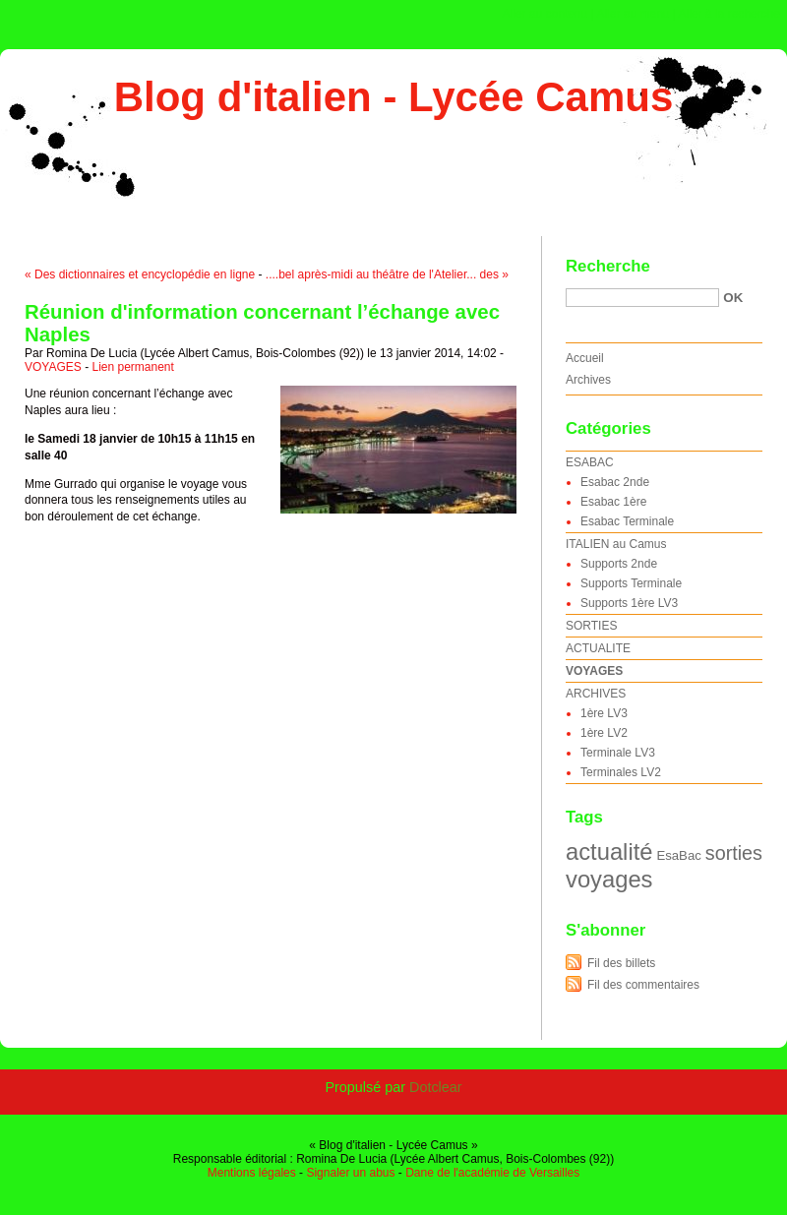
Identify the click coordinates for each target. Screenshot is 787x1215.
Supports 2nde (618, 564)
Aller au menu (632, 14)
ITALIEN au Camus (616, 544)
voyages (609, 879)
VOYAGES (53, 367)
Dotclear (435, 1087)
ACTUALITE (598, 648)
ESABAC (590, 462)
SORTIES (591, 626)
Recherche (608, 266)
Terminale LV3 (617, 752)
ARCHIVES (596, 693)
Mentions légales (252, 1173)
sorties (733, 853)
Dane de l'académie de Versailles (492, 1173)
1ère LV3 (604, 713)
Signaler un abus (350, 1173)
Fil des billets (621, 963)
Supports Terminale (631, 583)
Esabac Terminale (627, 521)
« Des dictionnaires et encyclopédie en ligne (140, 274)
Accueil (585, 358)
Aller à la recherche (729, 14)
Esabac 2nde (614, 482)
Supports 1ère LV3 (629, 603)
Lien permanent (132, 367)
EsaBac (678, 855)
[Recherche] (642, 297)
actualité (609, 851)
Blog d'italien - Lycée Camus (394, 97)
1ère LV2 (604, 733)
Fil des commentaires (643, 985)
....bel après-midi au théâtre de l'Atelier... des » (387, 274)
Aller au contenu (545, 14)
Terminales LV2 (620, 772)
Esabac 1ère (613, 502)
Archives (588, 380)
